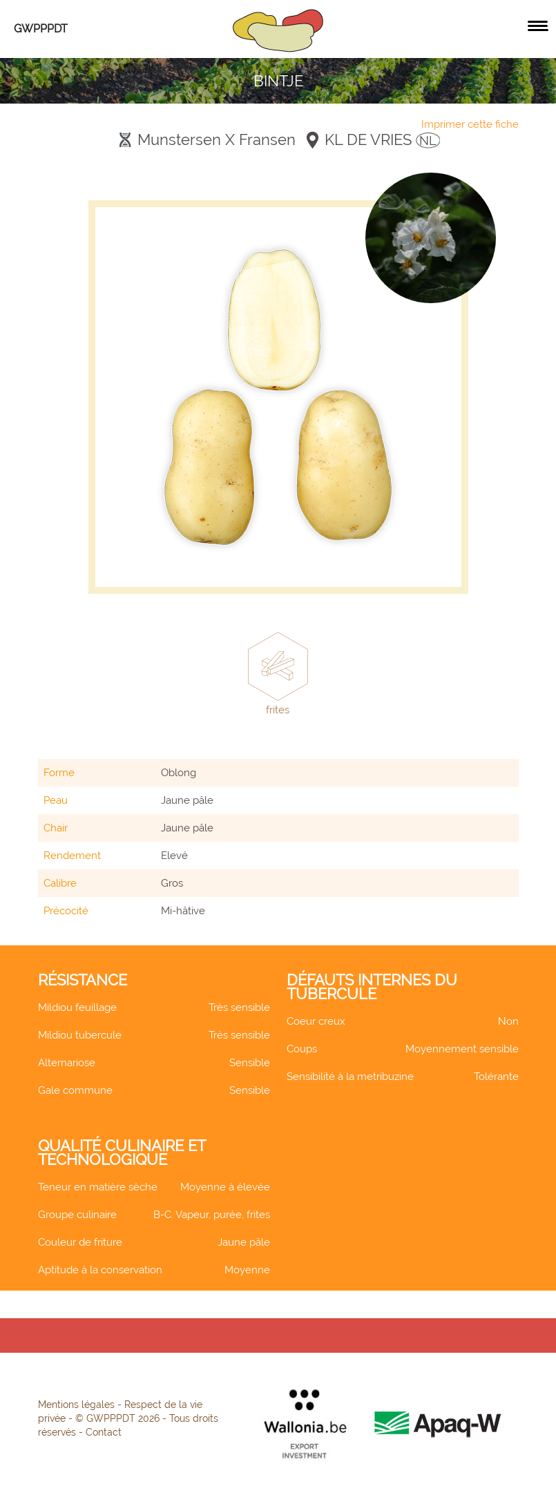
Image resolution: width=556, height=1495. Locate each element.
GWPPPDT (41, 28)
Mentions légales (76, 1404)
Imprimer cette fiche (470, 124)
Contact (104, 1432)
